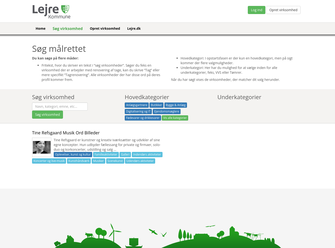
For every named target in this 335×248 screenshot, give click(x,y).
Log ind (256, 10)
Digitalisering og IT (138, 111)
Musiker (98, 161)
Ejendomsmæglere (166, 111)
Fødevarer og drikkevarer (143, 118)
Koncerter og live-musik (49, 161)
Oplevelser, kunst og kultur (73, 154)
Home (40, 28)
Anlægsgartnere (136, 105)
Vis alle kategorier (175, 118)
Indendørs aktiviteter (147, 154)
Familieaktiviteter (106, 154)
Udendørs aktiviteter (140, 161)
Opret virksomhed (283, 10)
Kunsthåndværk (78, 161)
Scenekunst (115, 161)
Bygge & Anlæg (176, 105)
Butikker (156, 105)
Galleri (125, 154)
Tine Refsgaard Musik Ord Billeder (66, 133)
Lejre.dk (134, 28)
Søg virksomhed (68, 28)
